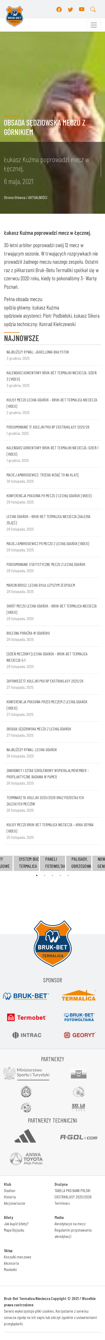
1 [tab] (36, 875)
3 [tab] (52, 875)
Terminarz (62, 1202)
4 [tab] (60, 875)
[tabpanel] (52, 863)
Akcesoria (11, 1263)
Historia (10, 1196)
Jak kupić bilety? (16, 1223)
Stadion (9, 1190)
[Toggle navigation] (93, 25)
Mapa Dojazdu (14, 1229)
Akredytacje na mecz (70, 1223)
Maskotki (10, 1269)
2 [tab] (44, 875)
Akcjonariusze (14, 1202)
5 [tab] (68, 875)
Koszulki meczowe (17, 1256)
